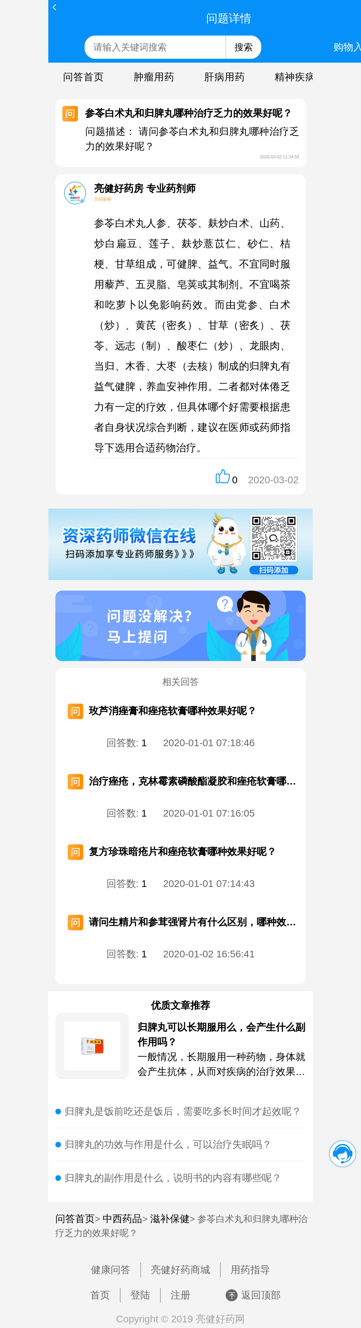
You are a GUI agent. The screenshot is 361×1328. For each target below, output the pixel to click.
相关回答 (180, 681)
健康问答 (110, 1269)
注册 (180, 1295)
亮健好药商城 (180, 1269)
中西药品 (122, 1218)
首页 (100, 1295)
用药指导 (250, 1269)
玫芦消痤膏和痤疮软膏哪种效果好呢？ (173, 710)
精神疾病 (295, 76)
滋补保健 (170, 1218)
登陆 (140, 1295)
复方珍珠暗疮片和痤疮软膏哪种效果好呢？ (182, 851)
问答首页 (83, 76)
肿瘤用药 (154, 76)
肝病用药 (224, 76)
